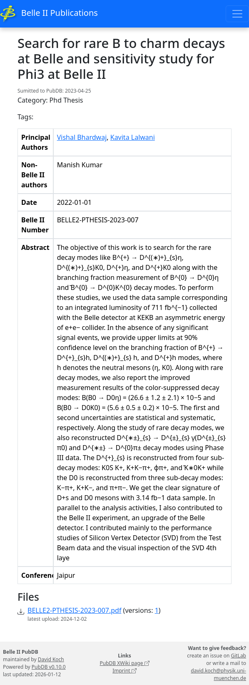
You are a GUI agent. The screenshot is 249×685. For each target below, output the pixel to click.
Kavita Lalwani (132, 137)
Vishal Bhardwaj (82, 137)
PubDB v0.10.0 (49, 666)
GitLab (238, 655)
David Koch (51, 659)
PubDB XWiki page (124, 663)
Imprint (124, 670)
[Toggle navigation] (237, 13)
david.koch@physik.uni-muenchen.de (218, 674)
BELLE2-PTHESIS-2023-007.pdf (74, 610)
